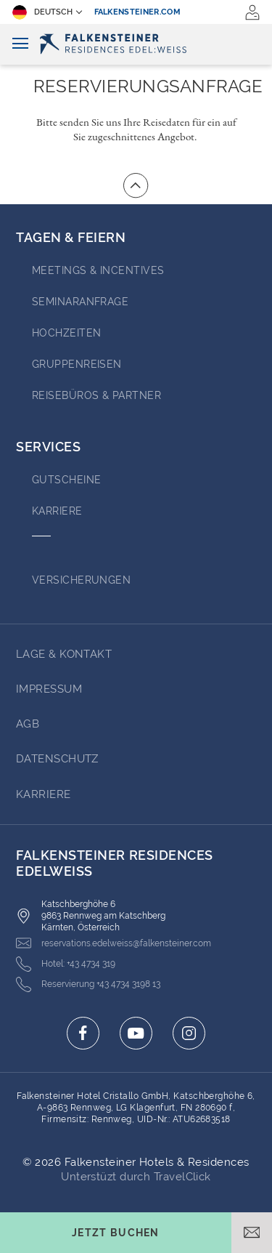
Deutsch (42, 12)
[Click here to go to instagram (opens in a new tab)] (189, 1033)
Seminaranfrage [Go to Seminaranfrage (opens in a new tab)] (80, 301)
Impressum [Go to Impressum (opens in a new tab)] (49, 689)
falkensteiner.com (137, 12)
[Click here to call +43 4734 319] (65, 964)
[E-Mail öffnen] (251, 1232)
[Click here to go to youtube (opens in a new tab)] (136, 1033)
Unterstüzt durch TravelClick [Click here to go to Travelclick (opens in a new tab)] (136, 1176)
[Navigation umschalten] (20, 44)
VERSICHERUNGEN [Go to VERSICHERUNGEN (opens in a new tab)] (81, 580)
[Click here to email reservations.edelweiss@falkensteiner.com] (113, 943)
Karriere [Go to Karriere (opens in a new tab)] (57, 511)
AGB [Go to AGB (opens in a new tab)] (27, 723)
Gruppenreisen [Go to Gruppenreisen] (77, 364)
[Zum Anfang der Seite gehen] (135, 185)
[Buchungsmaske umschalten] (115, 1232)
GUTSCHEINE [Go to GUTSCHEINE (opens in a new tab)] (67, 480)
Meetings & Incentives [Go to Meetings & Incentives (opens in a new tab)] (98, 270)
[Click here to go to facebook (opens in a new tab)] (83, 1033)
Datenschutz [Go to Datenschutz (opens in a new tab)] (57, 758)
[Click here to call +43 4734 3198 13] (88, 984)
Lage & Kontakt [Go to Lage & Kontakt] (64, 654)
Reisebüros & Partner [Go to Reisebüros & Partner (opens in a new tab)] (96, 395)
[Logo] (136, 44)
